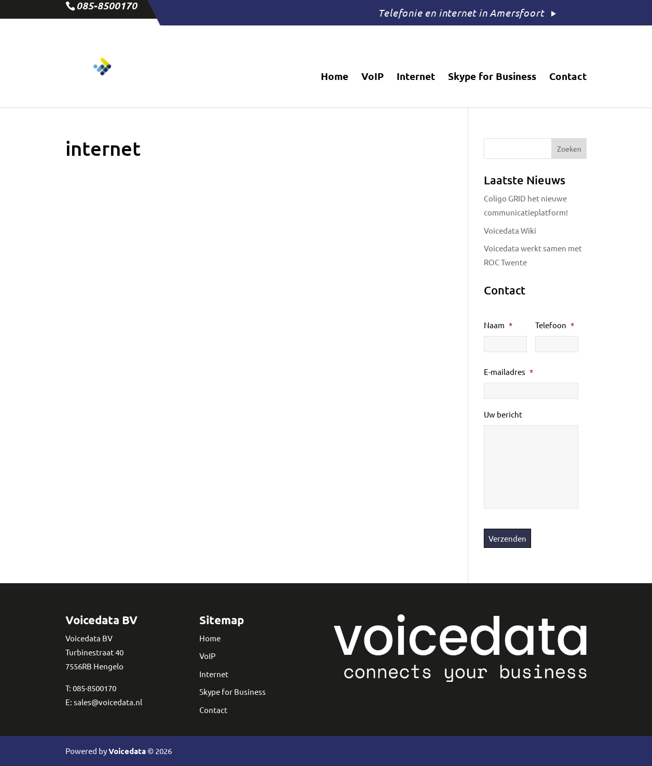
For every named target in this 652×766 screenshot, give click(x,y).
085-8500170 (94, 688)
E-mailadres (508, 372)
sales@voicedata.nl (108, 702)
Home (334, 78)
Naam (498, 325)
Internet (416, 78)
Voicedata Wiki (510, 230)
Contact (568, 78)
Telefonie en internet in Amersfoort (461, 12)
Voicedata (127, 751)
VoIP (372, 78)
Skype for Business (492, 78)
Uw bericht (503, 414)
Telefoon (554, 325)
